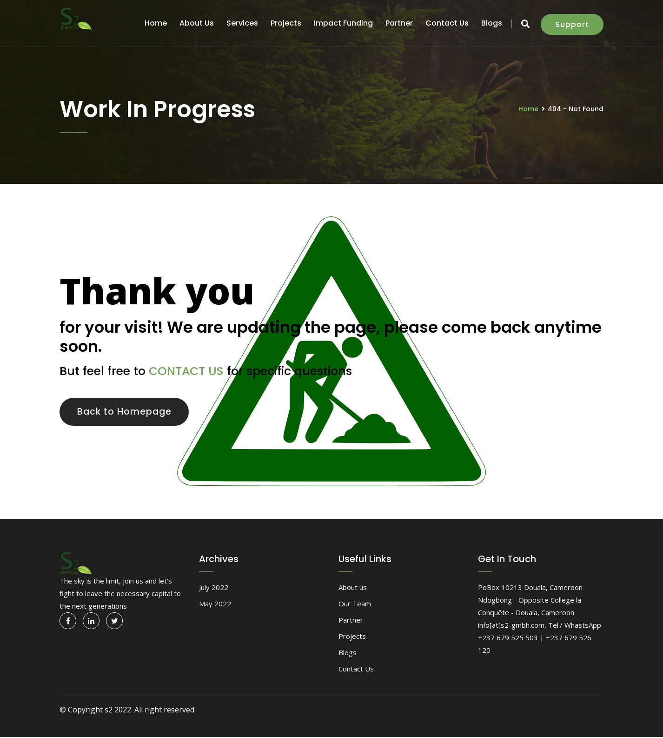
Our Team (354, 605)
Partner (399, 23)
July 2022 (213, 588)
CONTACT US (186, 371)
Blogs (491, 23)
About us (196, 23)
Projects (286, 23)
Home (156, 23)
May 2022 (215, 605)
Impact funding (343, 23)
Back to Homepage (127, 412)
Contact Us (447, 23)
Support (572, 24)
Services (242, 23)
